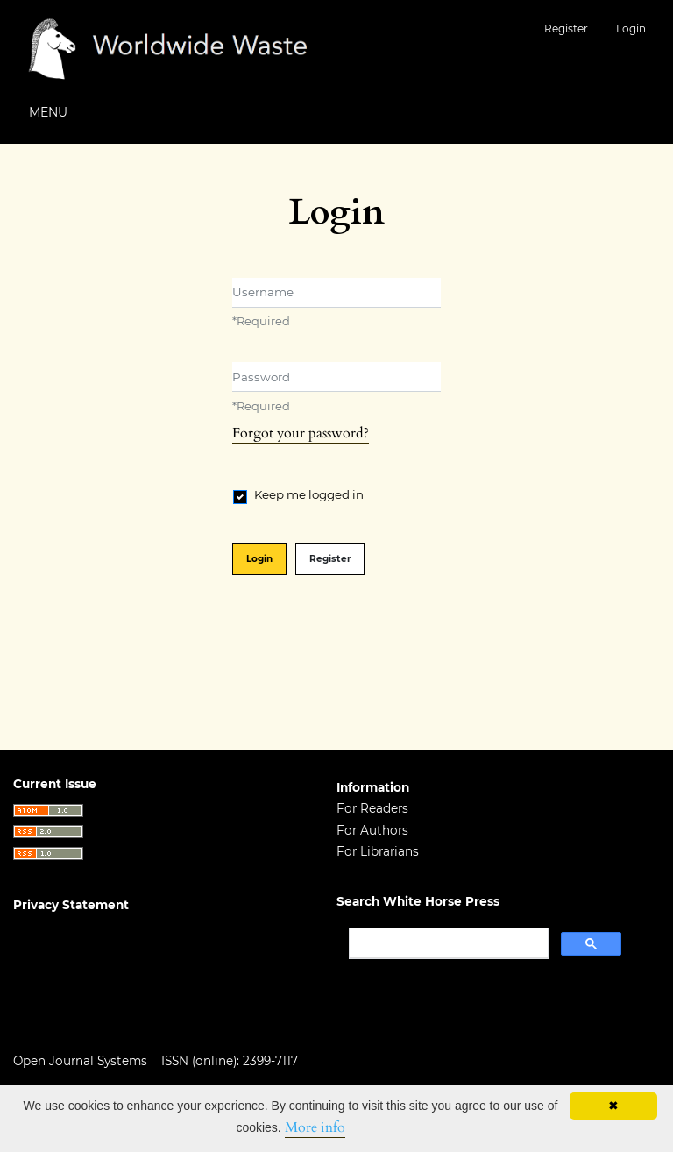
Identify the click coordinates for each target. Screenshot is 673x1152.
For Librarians (377, 851)
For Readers (372, 808)
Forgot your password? (300, 433)
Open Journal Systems (80, 1061)
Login (631, 28)
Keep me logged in (309, 494)
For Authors (372, 830)
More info (315, 1127)
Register (566, 28)
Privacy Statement (71, 905)
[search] (447, 943)
